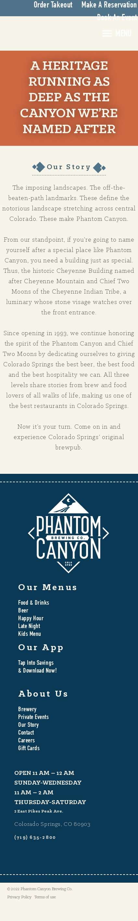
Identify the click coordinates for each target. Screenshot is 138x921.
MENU (123, 34)
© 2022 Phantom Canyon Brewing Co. (39, 889)
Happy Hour (31, 619)
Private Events (33, 717)
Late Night (29, 627)
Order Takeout (53, 5)
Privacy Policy (19, 897)
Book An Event (117, 18)
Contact (26, 733)
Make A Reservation (109, 5)
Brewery (27, 710)
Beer (23, 611)
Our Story (28, 725)
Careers (26, 741)
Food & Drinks (33, 603)
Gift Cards (29, 749)
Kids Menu (29, 634)
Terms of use (45, 897)
